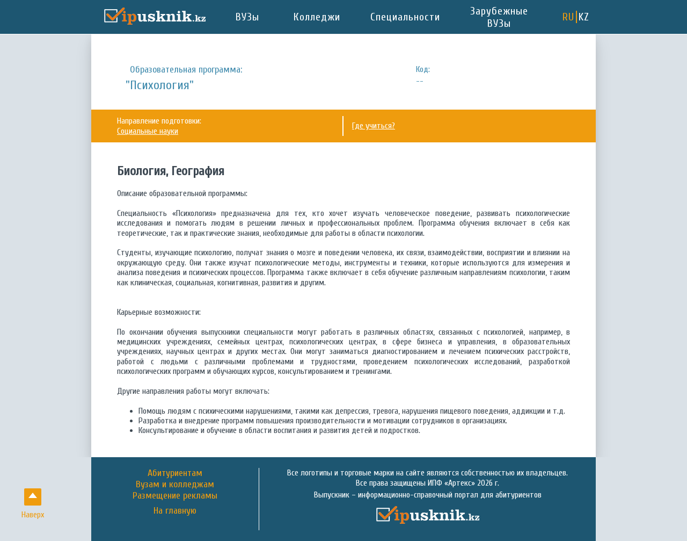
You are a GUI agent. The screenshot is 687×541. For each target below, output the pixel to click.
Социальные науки (147, 131)
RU (568, 17)
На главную (175, 511)
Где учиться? (373, 126)
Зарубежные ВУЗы (499, 17)
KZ (584, 17)
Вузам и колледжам (175, 484)
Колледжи (317, 17)
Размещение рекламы (175, 495)
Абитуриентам (175, 473)
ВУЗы (247, 17)
